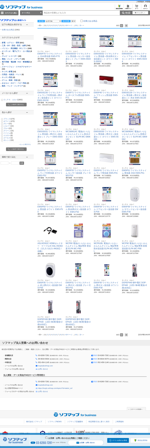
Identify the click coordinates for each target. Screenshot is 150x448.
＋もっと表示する (25, 144)
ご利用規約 (140, 2)
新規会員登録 (119, 8)
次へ (81, 25)
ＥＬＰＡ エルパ (13, 100)
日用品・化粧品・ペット (13, 74)
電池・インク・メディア (13, 59)
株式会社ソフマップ (34, 422)
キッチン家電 (9, 72)
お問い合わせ (43, 369)
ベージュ (8, 133)
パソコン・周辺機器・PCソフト (17, 48)
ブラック (9, 119)
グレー (8, 124)
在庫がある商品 (11, 30)
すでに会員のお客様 (119, 440)
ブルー (8, 128)
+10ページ (68, 25)
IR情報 (147, 2)
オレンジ (9, 140)
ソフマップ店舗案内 (75, 422)
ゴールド (8, 138)
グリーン (9, 131)
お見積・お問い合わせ (85, 443)
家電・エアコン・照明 (13, 43)
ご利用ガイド (128, 8)
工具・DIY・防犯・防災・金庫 (16, 46)
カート (137, 8)
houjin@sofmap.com (45, 366)
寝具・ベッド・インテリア (14, 86)
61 (76, 25)
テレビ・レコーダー (11, 56)
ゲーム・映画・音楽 (11, 80)
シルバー (9, 126)
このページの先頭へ (136, 409)
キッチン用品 (8, 77)
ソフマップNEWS (55, 422)
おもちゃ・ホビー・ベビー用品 (15, 83)
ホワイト (9, 121)
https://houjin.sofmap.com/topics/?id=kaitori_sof (55, 388)
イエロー (8, 135)
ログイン (145, 8)
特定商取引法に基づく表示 (99, 422)
